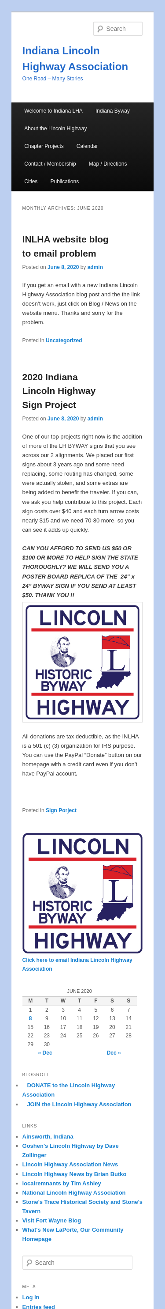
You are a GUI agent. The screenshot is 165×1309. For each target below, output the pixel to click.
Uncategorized (64, 340)
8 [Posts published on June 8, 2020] (30, 1018)
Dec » (114, 1053)
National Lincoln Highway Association (74, 1192)
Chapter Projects (43, 146)
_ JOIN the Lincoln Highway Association (77, 1104)
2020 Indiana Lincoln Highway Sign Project (59, 391)
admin (95, 267)
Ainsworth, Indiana (47, 1136)
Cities (30, 181)
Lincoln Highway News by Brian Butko (74, 1174)
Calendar (87, 146)
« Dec (45, 1053)
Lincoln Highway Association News (70, 1164)
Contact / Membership (50, 164)
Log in (31, 1297)
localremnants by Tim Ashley (61, 1183)
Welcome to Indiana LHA (53, 111)
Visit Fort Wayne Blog (51, 1220)
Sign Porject (61, 810)
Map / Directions (108, 164)
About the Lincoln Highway (55, 128)
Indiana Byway (112, 111)
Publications (64, 181)
